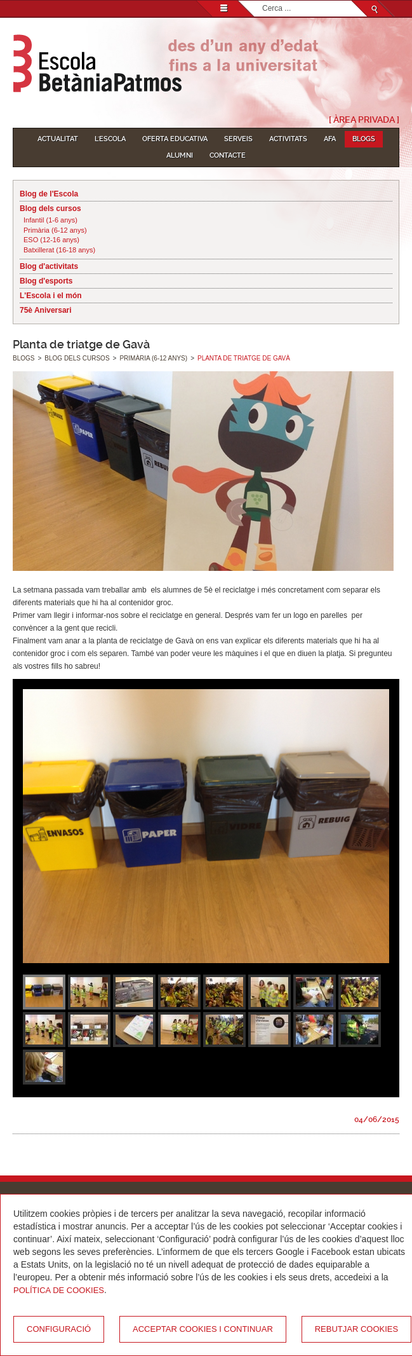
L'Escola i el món (51, 295)
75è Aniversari (46, 310)
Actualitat (57, 139)
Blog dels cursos (50, 208)
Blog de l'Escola (49, 193)
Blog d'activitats (49, 266)
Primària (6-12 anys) (55, 230)
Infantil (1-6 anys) (50, 220)
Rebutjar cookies (356, 1329)
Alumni (179, 155)
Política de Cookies (58, 1290)
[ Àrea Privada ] (364, 119)
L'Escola (110, 139)
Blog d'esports (46, 281)
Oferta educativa (175, 139)
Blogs (363, 139)
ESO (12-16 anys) (51, 239)
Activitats (288, 139)
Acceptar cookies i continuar (203, 1329)
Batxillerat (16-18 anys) (59, 250)
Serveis (238, 139)
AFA (330, 139)
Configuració (59, 1329)
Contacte (227, 155)
